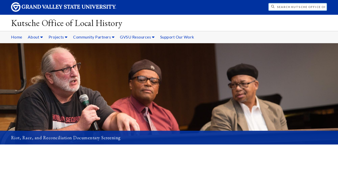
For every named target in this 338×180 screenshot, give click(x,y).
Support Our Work (177, 36)
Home (16, 36)
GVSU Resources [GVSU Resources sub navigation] (137, 36)
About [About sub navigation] (35, 36)
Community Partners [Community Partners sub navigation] (93, 36)
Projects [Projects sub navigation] (58, 36)
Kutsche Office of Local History (66, 22)
